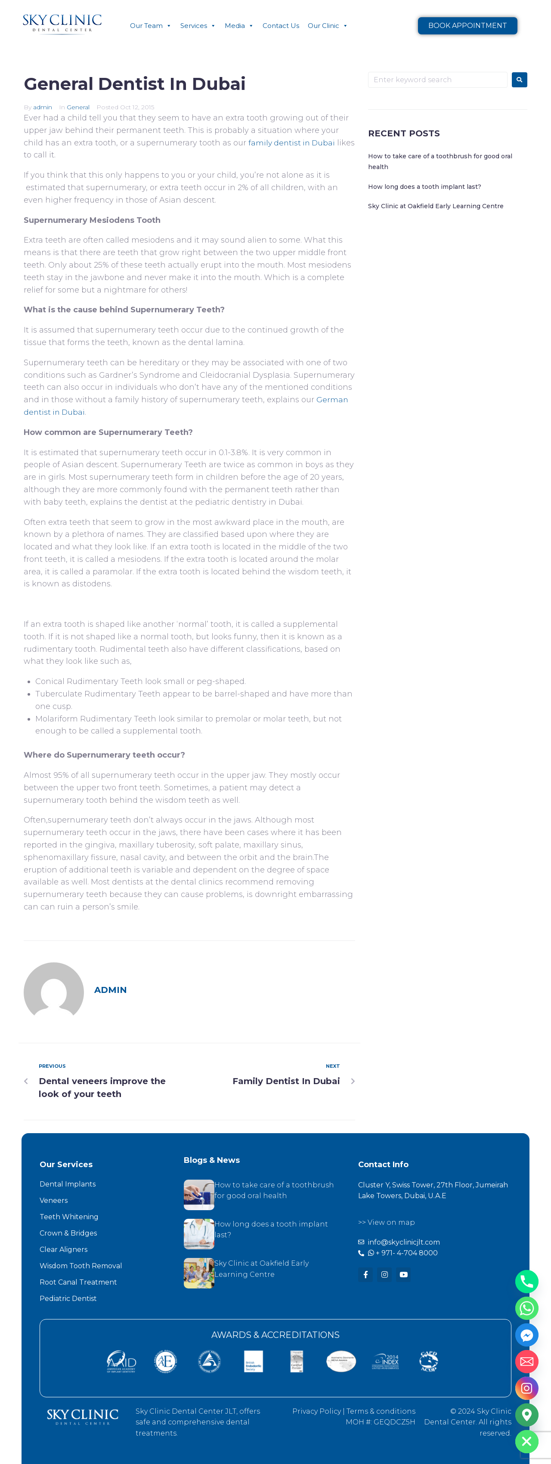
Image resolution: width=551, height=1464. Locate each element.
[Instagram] (527, 1388)
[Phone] (527, 1281)
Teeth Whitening (69, 1217)
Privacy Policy (316, 1411)
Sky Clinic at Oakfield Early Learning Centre (436, 206)
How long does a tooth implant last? (424, 187)
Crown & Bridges (68, 1233)
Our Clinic (328, 25)
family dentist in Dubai (293, 143)
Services (198, 25)
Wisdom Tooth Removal (81, 1266)
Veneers (54, 1200)
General (78, 107)
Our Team (151, 25)
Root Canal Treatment (78, 1282)
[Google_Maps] (527, 1415)
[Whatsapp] (527, 1308)
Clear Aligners (63, 1249)
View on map (391, 1222)
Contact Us (281, 26)
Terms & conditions (381, 1411)
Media (239, 25)
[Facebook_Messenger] (527, 1335)
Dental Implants (68, 1184)
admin (42, 107)
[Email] (527, 1361)
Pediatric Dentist (68, 1298)
